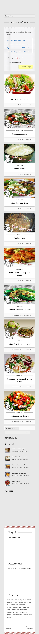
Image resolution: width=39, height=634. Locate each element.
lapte (8, 48)
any (19, 58)
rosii (19, 48)
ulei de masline (26, 48)
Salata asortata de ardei (20, 416)
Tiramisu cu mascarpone (19, 449)
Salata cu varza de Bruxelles (19, 310)
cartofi (24, 52)
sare (8, 40)
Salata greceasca (19, 134)
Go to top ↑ (30, 628)
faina (15, 40)
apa (27, 44)
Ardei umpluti (16, 481)
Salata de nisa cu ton (19, 99)
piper (16, 44)
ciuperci (9, 52)
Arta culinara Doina (14, 537)
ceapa (23, 44)
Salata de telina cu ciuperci (19, 344)
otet (20, 52)
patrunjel (15, 52)
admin (27, 104)
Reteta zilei (16, 315)
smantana (13, 48)
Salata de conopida (20, 169)
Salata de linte (19, 238)
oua (24, 40)
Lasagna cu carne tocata (19, 473)
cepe (29, 52)
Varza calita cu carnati (18, 465)
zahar (19, 40)
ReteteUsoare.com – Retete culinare (20, 6)
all (22, 58)
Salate (21, 104)
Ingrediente (10, 44)
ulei (12, 40)
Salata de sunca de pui (19, 203)
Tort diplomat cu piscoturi (19, 457)
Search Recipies (27, 67)
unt (20, 44)
